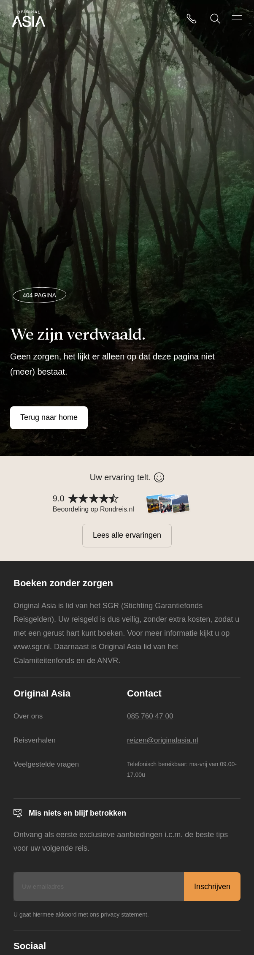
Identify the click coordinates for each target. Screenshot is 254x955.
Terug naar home (49, 417)
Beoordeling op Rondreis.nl (93, 509)
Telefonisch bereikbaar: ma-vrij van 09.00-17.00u (182, 769)
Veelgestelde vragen (48, 763)
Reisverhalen (36, 740)
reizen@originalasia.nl (164, 740)
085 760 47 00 (151, 716)
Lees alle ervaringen (127, 535)
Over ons (29, 716)
